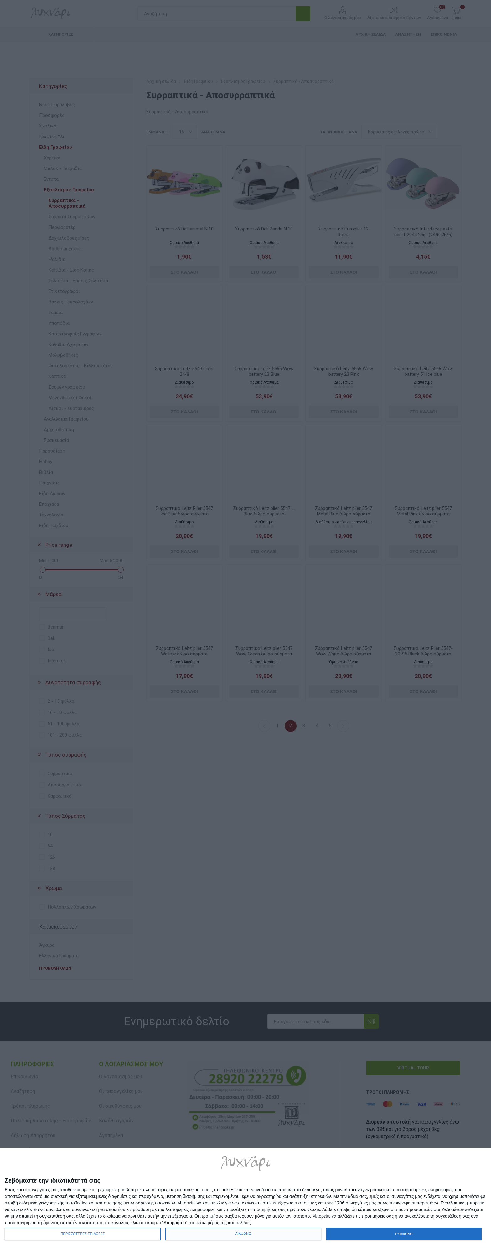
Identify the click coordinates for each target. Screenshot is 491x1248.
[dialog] (245, 1198)
